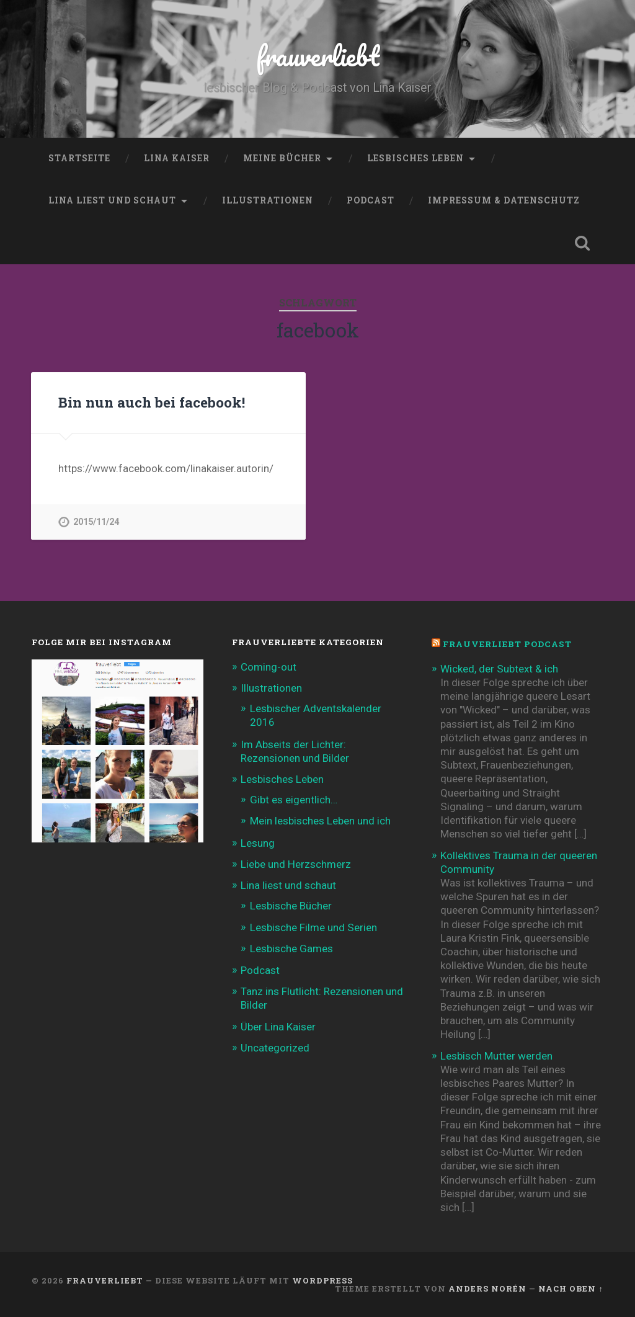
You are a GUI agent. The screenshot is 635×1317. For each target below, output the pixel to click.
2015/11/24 (96, 522)
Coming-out (268, 667)
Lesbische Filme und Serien (313, 927)
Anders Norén (487, 1288)
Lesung (258, 843)
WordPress (322, 1280)
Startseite (79, 158)
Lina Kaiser (177, 158)
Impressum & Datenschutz (504, 200)
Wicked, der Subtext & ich (499, 669)
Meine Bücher (282, 158)
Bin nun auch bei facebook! (151, 402)
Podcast (370, 200)
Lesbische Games (291, 948)
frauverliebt (318, 55)
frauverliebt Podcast (507, 644)
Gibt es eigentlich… (293, 799)
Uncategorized (275, 1048)
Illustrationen (267, 200)
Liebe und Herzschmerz (296, 864)
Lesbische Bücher (291, 906)
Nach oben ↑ (570, 1288)
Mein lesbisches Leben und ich (320, 821)
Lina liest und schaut (112, 200)
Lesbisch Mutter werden (496, 1056)
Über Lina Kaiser (278, 1026)
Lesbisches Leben (415, 158)
